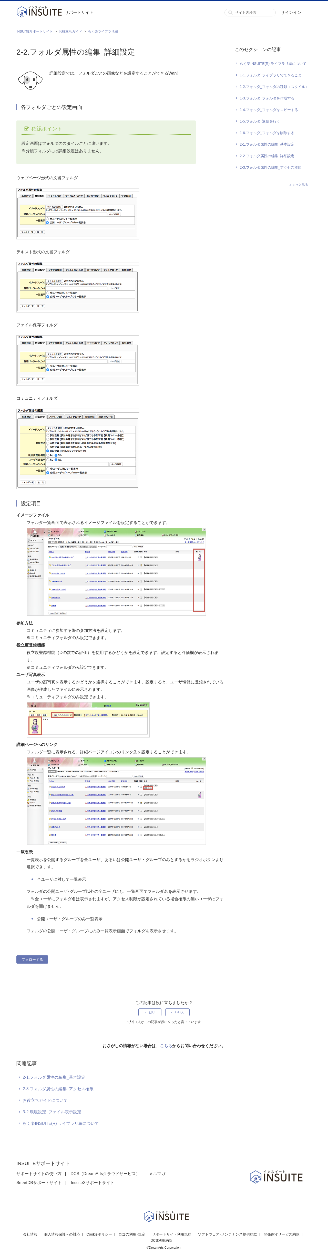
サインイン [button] (291, 12)
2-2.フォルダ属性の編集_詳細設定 (267, 156)
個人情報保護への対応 (62, 1234)
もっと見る (300, 184)
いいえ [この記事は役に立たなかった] (179, 1012)
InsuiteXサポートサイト (92, 1182)
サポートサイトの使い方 (38, 1173)
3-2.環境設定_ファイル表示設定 (52, 1112)
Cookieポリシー (99, 1234)
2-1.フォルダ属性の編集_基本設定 (267, 144)
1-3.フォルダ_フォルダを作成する (267, 98)
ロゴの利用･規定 (131, 1234)
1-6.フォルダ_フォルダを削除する (267, 133)
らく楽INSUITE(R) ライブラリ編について (273, 64)
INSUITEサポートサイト (34, 31)
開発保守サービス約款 (282, 1234)
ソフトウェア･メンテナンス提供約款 (227, 1234)
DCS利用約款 (161, 1240)
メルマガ (157, 1173)
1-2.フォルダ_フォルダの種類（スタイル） (274, 87)
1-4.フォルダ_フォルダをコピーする (269, 110)
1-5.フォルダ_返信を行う (260, 121)
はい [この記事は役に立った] (152, 1012)
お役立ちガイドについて (45, 1100)
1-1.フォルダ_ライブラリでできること (271, 75)
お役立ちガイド (70, 31)
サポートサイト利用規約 (171, 1234)
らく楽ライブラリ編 (103, 31)
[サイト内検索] (250, 12)
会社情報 (30, 1234)
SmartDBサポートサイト (39, 1182)
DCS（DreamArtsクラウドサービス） (105, 1173)
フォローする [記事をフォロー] (32, 959)
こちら (166, 1046)
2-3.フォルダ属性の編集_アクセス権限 (271, 167)
